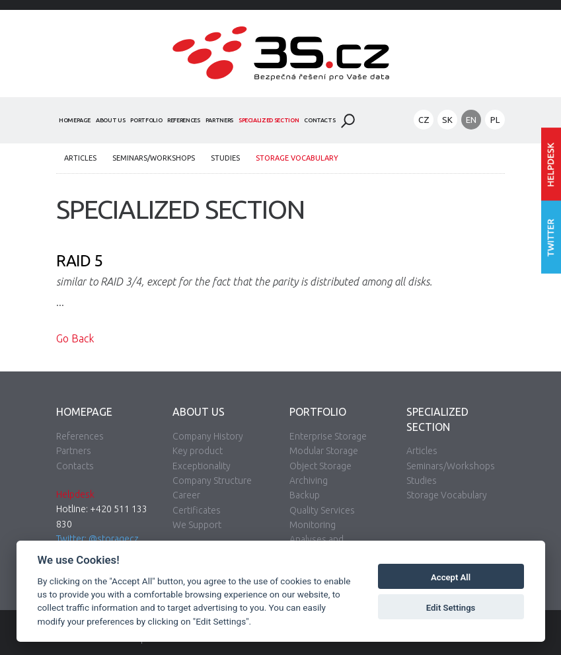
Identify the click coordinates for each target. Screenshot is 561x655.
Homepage (75, 120)
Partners (219, 120)
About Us (110, 120)
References (183, 120)
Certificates (196, 510)
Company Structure (212, 480)
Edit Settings (451, 608)
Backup (304, 495)
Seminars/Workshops (153, 158)
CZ (424, 119)
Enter (551, 164)
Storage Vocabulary (297, 158)
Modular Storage (323, 450)
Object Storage (320, 466)
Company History (207, 436)
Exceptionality (201, 466)
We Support (196, 525)
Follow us (551, 237)
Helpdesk (75, 494)
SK (447, 119)
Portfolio (146, 120)
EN (471, 119)
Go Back (75, 338)
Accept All (450, 577)
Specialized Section (269, 120)
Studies (225, 158)
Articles (80, 158)
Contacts (319, 120)
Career (186, 495)
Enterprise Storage (328, 436)
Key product (197, 450)
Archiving (308, 480)
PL (495, 119)
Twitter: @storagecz (97, 538)
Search (347, 121)
